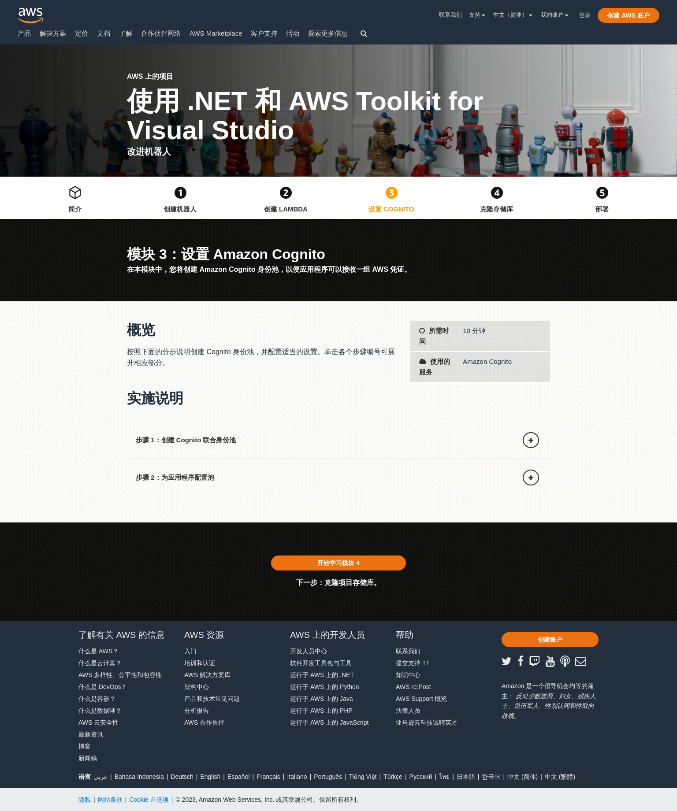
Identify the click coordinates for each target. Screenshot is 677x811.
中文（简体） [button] (512, 14)
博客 (84, 746)
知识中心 (408, 674)
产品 (24, 33)
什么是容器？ (96, 698)
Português (328, 776)
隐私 (84, 799)
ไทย (444, 776)
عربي (100, 776)
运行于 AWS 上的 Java (321, 698)
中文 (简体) (522, 776)
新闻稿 (87, 758)
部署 (602, 209)
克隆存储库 (496, 209)
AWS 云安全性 (98, 722)
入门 (190, 651)
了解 (125, 33)
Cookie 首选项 (148, 799)
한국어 (491, 776)
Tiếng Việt (363, 776)
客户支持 (264, 33)
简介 (75, 209)
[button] (628, 15)
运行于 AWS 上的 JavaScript (329, 722)
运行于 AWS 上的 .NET (322, 674)
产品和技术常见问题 (212, 698)
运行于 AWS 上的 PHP (321, 710)
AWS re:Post (413, 686)
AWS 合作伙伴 (204, 722)
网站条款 (110, 799)
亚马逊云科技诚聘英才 (427, 722)
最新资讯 (90, 734)
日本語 (466, 776)
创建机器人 (180, 209)
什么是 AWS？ (98, 651)
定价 (81, 33)
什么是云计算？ (100, 663)
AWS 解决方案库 (207, 674)
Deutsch (182, 776)
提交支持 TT (413, 663)
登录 (585, 15)
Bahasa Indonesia (139, 776)
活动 (292, 33)
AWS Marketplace (216, 33)
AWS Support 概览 (421, 698)
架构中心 (196, 686)
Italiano (297, 776)
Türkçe (392, 776)
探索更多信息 (328, 33)
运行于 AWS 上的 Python (324, 686)
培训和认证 (199, 663)
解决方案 (53, 33)
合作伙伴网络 (161, 33)
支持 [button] (477, 14)
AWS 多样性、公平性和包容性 (120, 674)
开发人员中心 (308, 651)
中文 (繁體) (560, 776)
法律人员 (408, 710)
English (210, 776)
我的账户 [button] (555, 14)
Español (238, 776)
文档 (103, 33)
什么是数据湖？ (100, 710)
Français (268, 776)
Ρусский (420, 776)
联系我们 (450, 14)
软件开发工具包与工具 (321, 663)
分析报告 (196, 710)
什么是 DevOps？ (102, 686)
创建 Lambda (286, 209)
